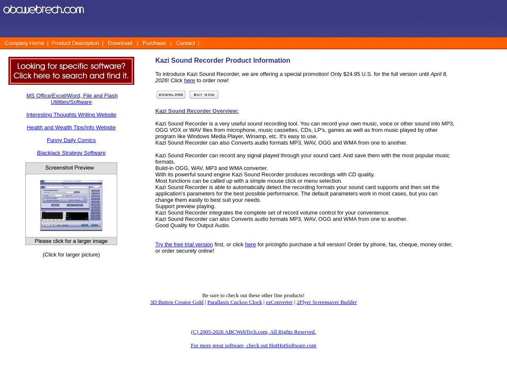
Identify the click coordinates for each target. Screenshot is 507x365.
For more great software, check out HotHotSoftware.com (254, 345)
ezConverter (279, 302)
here (189, 80)
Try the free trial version (184, 244)
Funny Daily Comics (71, 140)
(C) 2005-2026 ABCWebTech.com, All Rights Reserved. (253, 332)
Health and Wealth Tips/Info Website (71, 127)
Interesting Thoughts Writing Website (71, 114)
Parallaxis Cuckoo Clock (234, 302)
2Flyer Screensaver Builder (327, 302)
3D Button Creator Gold (177, 302)
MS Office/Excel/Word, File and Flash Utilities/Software (72, 98)
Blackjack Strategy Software (71, 153)
